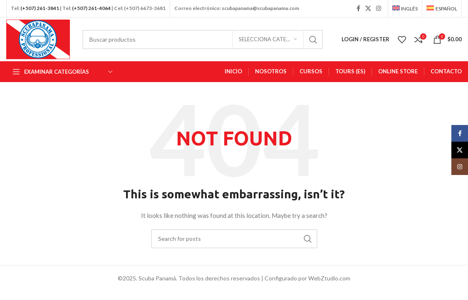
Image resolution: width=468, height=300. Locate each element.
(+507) (28, 8)
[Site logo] (38, 38)
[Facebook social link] (358, 8)
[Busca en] (202, 39)
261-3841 (48, 8)
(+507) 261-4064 (91, 8)
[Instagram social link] (379, 8)
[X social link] (368, 8)
